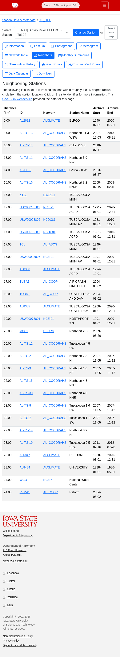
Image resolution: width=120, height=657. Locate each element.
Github (9, 589)
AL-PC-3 (25, 170)
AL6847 (25, 455)
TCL (22, 244)
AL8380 (25, 269)
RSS (8, 605)
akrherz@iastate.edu (15, 560)
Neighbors (43, 55)
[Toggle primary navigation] (105, 5)
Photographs (61, 46)
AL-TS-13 (26, 133)
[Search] (61, 5)
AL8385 (25, 306)
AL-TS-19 (26, 442)
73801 (24, 331)
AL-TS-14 (26, 430)
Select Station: (7, 32)
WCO (23, 479)
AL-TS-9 (25, 368)
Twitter (9, 581)
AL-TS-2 (25, 356)
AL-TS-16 (26, 182)
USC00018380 (30, 207)
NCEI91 (48, 207)
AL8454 (25, 467)
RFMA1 (25, 492)
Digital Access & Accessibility (20, 645)
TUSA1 (25, 281)
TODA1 (25, 294)
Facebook (11, 573)
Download (43, 73)
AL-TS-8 (25, 405)
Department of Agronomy (18, 535)
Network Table (16, 55)
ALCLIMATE (51, 120)
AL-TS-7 (25, 418)
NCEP (47, 479)
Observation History (20, 64)
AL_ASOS (50, 244)
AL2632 (25, 120)
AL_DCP (45, 20)
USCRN (48, 331)
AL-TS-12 (26, 343)
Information (14, 46)
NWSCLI (49, 195)
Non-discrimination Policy (18, 636)
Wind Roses (52, 64)
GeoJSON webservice (17, 99)
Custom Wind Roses (84, 64)
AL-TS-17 (26, 145)
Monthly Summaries (73, 55)
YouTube (10, 597)
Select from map (111, 32)
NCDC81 (49, 219)
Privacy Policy (11, 640)
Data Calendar (16, 73)
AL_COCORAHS (54, 133)
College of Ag (11, 530)
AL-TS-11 (26, 157)
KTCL (23, 195)
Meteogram (88, 46)
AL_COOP (50, 281)
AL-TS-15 (26, 380)
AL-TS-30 (26, 393)
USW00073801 (30, 318)
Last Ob (37, 46)
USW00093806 (30, 219)
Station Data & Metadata (18, 20)
